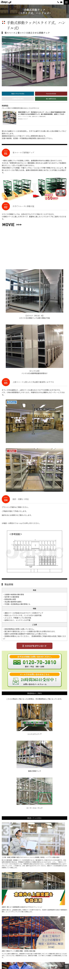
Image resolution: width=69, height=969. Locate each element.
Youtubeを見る (51, 94)
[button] (66, 2)
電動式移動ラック (34, 757)
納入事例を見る (51, 99)
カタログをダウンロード (36, 645)
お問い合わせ (61, 2)
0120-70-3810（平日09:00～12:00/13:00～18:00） (58, 2)
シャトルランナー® (34, 720)
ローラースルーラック (34, 794)
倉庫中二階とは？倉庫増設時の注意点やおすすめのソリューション (22, 907)
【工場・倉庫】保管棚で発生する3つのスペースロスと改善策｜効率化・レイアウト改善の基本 (30, 857)
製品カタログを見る (17, 94)
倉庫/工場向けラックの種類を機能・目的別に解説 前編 (18, 951)
